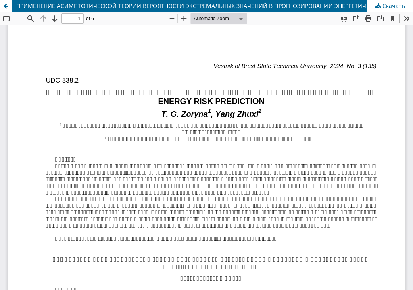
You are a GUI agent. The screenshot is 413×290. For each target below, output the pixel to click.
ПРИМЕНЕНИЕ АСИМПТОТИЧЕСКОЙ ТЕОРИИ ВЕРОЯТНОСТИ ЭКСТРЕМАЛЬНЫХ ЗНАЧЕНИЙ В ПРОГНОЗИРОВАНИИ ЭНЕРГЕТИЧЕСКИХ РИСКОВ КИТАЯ (214, 6)
